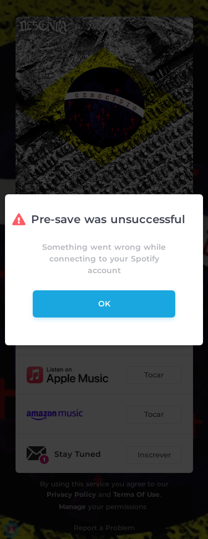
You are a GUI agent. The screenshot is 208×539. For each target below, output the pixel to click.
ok (104, 304)
